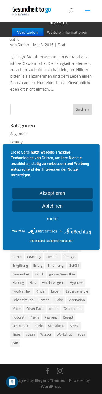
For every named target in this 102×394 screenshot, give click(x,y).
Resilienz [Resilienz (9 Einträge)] (51, 317)
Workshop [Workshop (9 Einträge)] (64, 334)
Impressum (37, 241)
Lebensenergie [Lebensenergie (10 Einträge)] (77, 291)
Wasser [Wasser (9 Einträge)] (45, 334)
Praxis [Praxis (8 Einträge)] (34, 317)
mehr (52, 218)
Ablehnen (52, 206)
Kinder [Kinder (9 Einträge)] (41, 291)
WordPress (51, 386)
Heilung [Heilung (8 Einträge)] (18, 282)
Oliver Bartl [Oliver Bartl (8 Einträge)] (35, 308)
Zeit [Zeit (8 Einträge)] (15, 343)
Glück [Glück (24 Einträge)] (39, 274)
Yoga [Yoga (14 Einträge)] (81, 334)
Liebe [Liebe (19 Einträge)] (59, 300)
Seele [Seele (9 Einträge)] (39, 325)
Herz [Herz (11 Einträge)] (32, 282)
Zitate (63, 44)
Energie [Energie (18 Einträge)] (69, 257)
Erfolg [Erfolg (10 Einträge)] (37, 265)
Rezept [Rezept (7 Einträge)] (68, 317)
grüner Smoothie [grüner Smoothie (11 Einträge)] (62, 274)
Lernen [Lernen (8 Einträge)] (44, 300)
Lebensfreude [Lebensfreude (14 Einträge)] (23, 300)
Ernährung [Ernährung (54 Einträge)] (56, 265)
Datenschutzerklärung (58, 241)
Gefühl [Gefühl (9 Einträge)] (74, 265)
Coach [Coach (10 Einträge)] (17, 257)
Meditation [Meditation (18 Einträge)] (76, 300)
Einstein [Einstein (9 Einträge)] (52, 257)
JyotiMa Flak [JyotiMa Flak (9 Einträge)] (22, 291)
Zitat (15, 39)
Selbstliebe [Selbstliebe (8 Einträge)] (56, 325)
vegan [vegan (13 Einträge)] (30, 334)
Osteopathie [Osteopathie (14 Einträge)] (73, 308)
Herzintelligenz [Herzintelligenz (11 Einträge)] (53, 282)
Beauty (16, 141)
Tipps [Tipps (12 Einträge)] (17, 334)
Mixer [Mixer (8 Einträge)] (17, 308)
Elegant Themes (50, 380)
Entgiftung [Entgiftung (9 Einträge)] (20, 265)
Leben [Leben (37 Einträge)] (55, 291)
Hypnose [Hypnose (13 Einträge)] (76, 282)
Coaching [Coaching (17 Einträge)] (34, 257)
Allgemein (19, 133)
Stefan (23, 44)
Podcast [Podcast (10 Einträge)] (18, 317)
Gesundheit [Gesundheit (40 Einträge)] (21, 274)
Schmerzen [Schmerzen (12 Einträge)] (21, 325)
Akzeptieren (52, 193)
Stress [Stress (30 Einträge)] (74, 325)
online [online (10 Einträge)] (53, 308)
